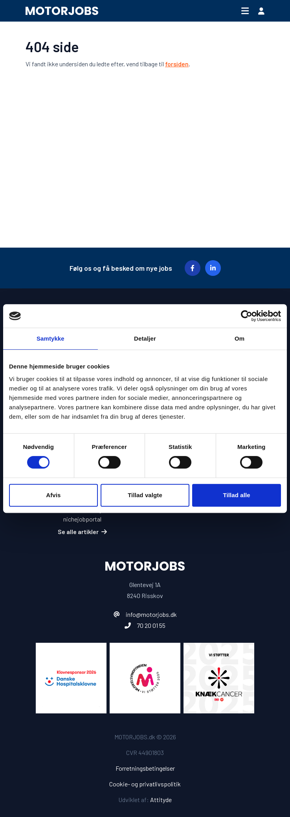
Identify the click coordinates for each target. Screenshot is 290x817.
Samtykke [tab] (50, 338)
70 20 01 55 (151, 625)
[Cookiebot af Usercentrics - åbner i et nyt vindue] (246, 316)
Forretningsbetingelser (145, 768)
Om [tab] (239, 338)
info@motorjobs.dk (151, 614)
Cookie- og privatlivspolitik (145, 784)
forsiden (177, 63)
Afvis (53, 495)
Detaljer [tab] (145, 338)
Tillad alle (236, 495)
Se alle (82, 531)
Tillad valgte (145, 495)
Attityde (161, 799)
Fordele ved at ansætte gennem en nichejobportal (82, 514)
